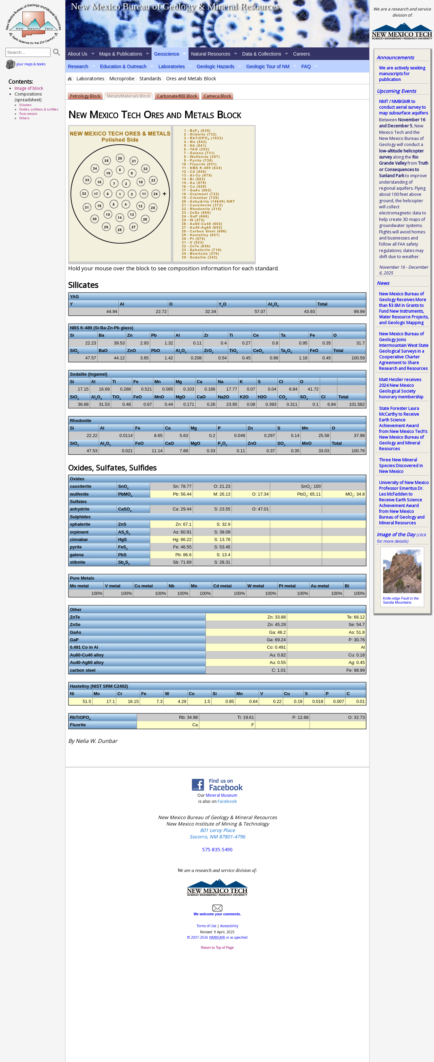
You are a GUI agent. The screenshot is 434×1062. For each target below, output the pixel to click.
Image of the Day (396, 534)
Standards (150, 79)
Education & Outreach (123, 66)
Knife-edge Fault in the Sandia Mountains (401, 600)
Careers (301, 54)
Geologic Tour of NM (267, 66)
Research (78, 66)
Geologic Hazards (215, 66)
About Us (77, 54)
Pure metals (28, 113)
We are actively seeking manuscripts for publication (402, 73)
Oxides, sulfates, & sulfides (38, 109)
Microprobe (122, 79)
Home (69, 78)
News (383, 283)
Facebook (227, 801)
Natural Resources (210, 54)
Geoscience (166, 54)
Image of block (29, 88)
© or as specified (217, 937)
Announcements (395, 57)
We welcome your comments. (217, 912)
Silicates (25, 105)
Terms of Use (206, 925)
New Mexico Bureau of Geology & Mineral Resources (175, 6)
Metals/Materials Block (128, 96)
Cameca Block (217, 96)
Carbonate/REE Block (177, 96)
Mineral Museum (221, 795)
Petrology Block (85, 96)
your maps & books (25, 64)
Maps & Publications (120, 54)
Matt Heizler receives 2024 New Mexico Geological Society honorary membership (401, 388)
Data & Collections (261, 54)
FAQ (306, 66)
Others (24, 118)
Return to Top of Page (217, 948)
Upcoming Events (396, 91)
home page (33, 23)
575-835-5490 (217, 849)
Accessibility (229, 925)
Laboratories (171, 66)
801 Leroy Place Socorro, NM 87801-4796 (217, 833)
